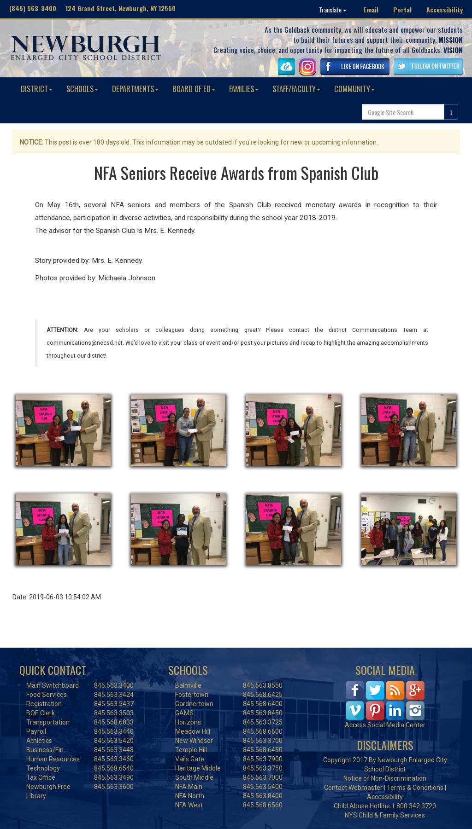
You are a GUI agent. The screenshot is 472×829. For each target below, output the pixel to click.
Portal (402, 9)
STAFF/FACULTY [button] (296, 88)
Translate (333, 9)
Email (370, 9)
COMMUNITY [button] (354, 88)
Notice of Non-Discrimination (384, 778)
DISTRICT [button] (37, 88)
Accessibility (444, 9)
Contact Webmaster (353, 787)
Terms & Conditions (415, 787)
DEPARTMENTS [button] (135, 88)
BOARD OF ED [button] (193, 88)
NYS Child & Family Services (385, 815)
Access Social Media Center (385, 725)
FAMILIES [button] (244, 88)
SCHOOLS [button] (82, 88)
